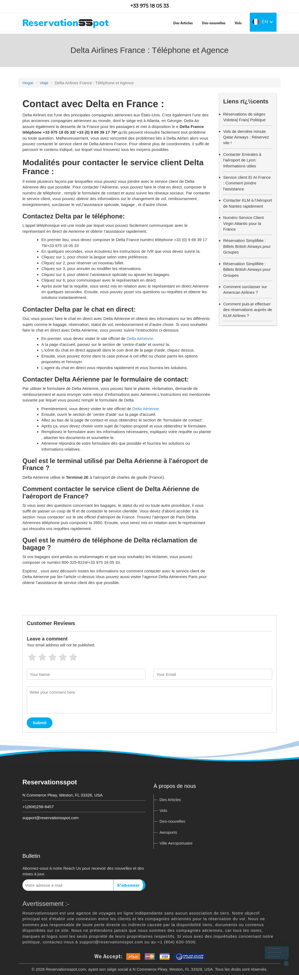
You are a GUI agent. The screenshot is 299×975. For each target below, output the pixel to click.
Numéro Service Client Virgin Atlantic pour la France (243, 223)
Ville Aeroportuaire (176, 843)
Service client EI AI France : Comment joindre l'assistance (247, 183)
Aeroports (168, 832)
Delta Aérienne (140, 338)
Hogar (28, 82)
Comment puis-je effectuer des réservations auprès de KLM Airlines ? (247, 310)
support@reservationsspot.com (50, 817)
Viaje (43, 82)
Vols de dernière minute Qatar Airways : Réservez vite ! (246, 137)
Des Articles (183, 23)
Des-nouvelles (213, 23)
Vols (238, 23)
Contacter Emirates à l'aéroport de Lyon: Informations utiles (242, 160)
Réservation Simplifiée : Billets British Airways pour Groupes (247, 246)
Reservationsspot (49, 782)
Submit (39, 722)
